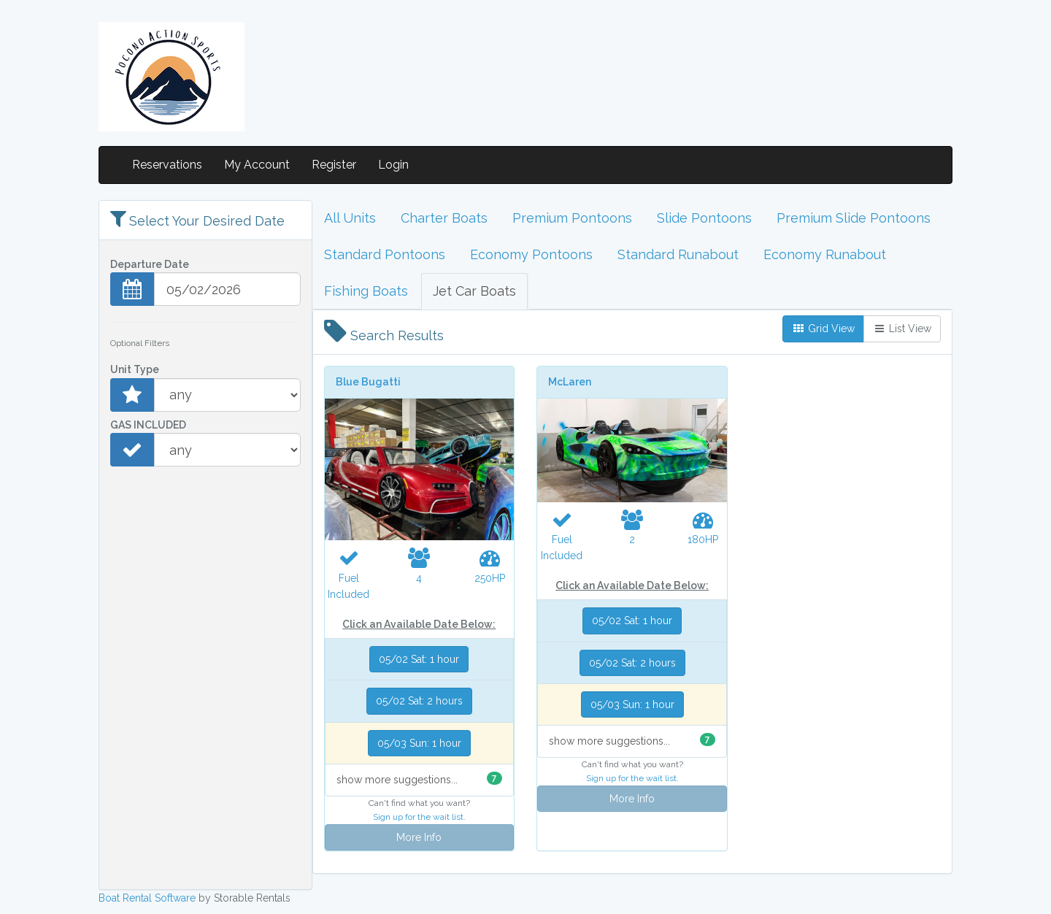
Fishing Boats (366, 291)
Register (334, 165)
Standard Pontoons (384, 254)
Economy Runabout (824, 254)
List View (902, 328)
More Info (419, 837)
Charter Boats (444, 218)
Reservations (167, 165)
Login (393, 165)
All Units (350, 218)
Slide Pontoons (704, 218)
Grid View (823, 328)
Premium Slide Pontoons (854, 218)
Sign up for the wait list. (419, 817)
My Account (257, 165)
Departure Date (149, 264)
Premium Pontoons (572, 218)
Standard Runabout (678, 254)
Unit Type (134, 369)
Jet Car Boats (474, 291)
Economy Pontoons (531, 254)
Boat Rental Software (147, 898)
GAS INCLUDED (148, 425)
